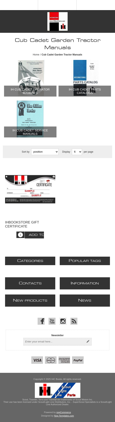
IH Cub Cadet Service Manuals (30, 132)
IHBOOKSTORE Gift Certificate (22, 224)
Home (36, 54)
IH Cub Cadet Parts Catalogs (85, 91)
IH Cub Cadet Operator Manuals (30, 91)
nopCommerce (63, 412)
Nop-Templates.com (64, 416)
